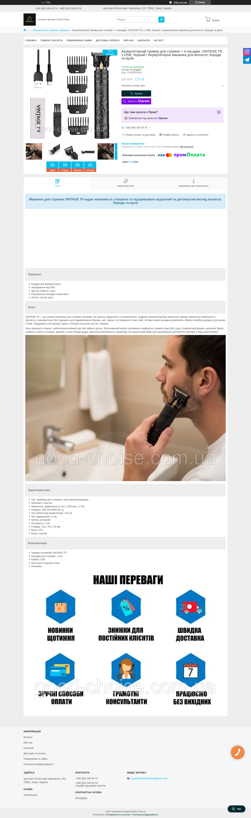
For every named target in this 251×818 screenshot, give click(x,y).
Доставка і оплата (108, 40)
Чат (236, 808)
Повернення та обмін (35, 758)
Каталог (28, 737)
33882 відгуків (180, 2)
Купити (139, 93)
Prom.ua (142, 811)
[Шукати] (161, 20)
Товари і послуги (51, 40)
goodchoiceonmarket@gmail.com (149, 778)
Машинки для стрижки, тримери (51, 30)
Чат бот (158, 40)
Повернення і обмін (79, 40)
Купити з (139, 101)
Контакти (144, 40)
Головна (31, 40)
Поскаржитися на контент (118, 814)
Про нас (128, 40)
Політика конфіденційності (39, 764)
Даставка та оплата (35, 753)
